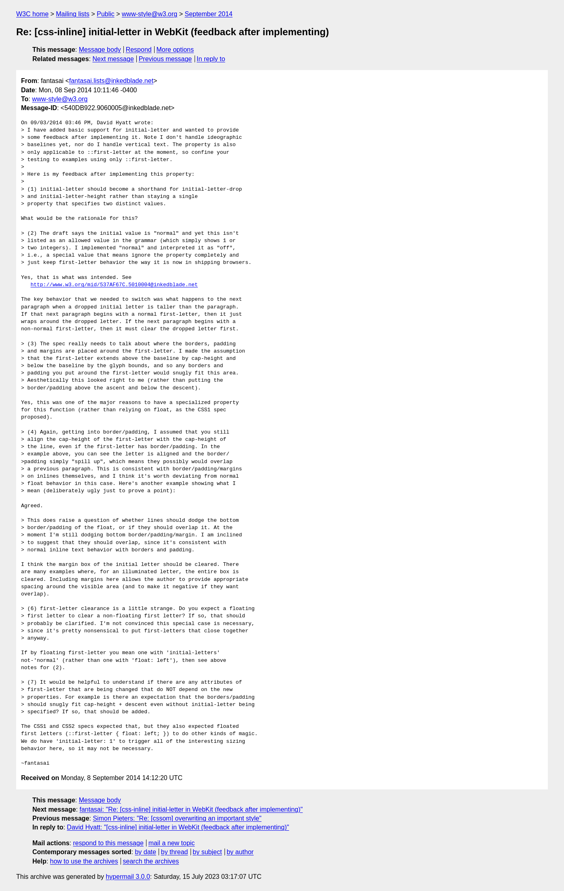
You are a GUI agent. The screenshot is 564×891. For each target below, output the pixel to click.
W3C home (32, 14)
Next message (113, 58)
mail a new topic (171, 843)
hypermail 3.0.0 (128, 876)
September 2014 (208, 14)
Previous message (165, 58)
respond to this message (108, 843)
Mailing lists (72, 14)
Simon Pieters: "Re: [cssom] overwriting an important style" (177, 818)
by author (240, 851)
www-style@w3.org (149, 14)
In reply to (211, 58)
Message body (100, 49)
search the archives (151, 861)
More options (175, 49)
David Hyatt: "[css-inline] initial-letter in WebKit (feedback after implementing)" (178, 827)
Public (105, 14)
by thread (174, 851)
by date (145, 851)
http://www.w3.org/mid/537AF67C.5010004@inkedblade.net (113, 285)
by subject (207, 851)
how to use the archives (84, 861)
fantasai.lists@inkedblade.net (111, 80)
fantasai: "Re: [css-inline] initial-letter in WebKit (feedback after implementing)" (191, 809)
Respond (139, 49)
